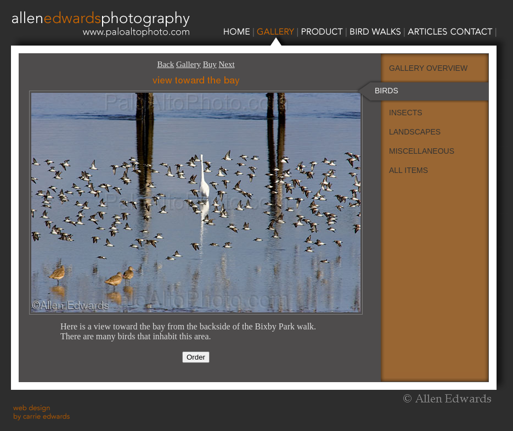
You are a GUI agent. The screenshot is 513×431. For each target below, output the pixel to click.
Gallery (188, 64)
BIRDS (386, 90)
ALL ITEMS (408, 170)
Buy (210, 64)
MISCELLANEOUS (421, 151)
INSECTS (405, 112)
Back (165, 64)
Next (226, 64)
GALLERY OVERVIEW (428, 68)
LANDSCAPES (415, 131)
